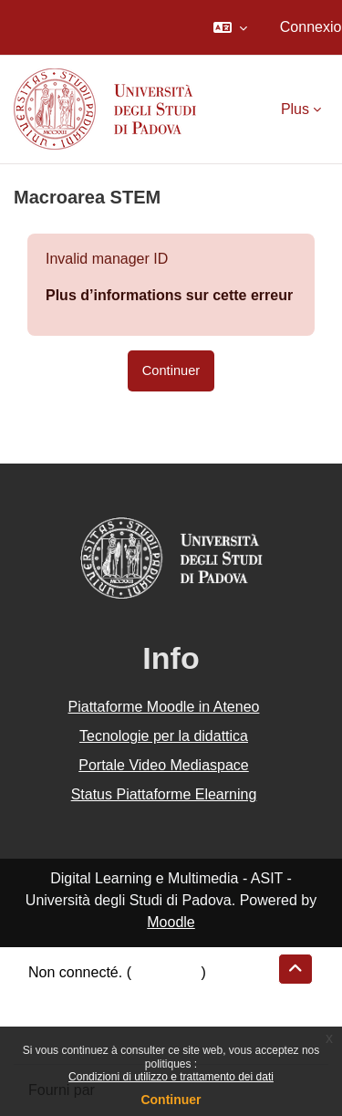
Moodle (170, 922)
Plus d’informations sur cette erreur (169, 295)
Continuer (170, 1099)
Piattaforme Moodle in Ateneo (164, 706)
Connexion (166, 972)
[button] (230, 27)
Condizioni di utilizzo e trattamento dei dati (171, 1076)
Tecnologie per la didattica (163, 736)
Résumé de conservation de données (149, 994)
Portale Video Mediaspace (163, 765)
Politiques (59, 1016)
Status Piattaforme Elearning (164, 794)
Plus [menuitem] (295, 109)
